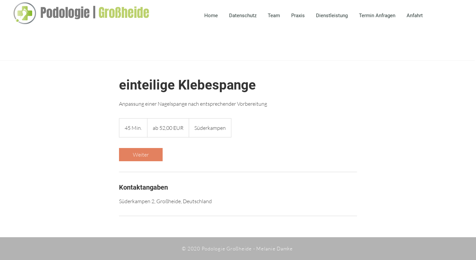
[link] (141, 154)
